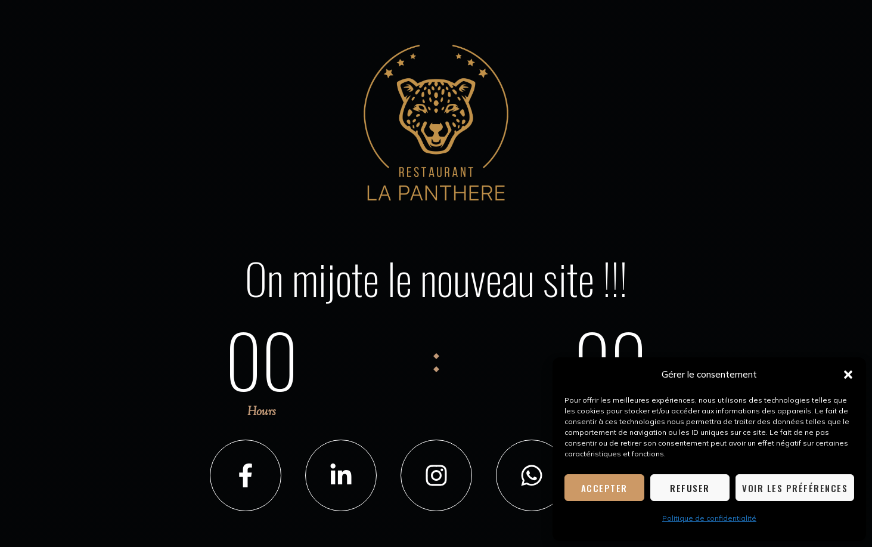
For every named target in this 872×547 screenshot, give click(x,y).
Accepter (604, 488)
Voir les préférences (795, 488)
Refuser (690, 488)
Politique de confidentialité (709, 518)
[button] (848, 375)
